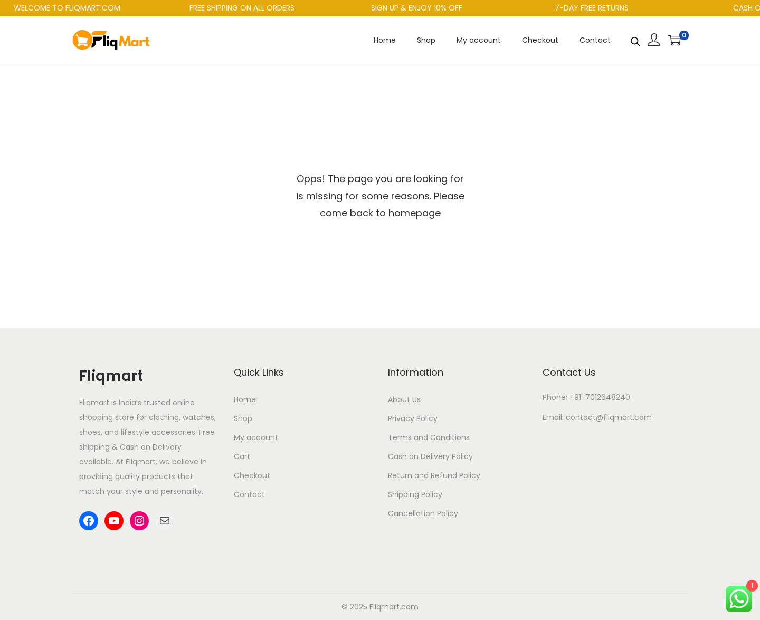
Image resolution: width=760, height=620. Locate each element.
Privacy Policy (413, 418)
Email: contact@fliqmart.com (597, 417)
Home (245, 399)
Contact (249, 494)
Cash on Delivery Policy (430, 456)
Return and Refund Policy (434, 475)
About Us (404, 399)
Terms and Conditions (429, 437)
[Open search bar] (635, 39)
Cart (242, 456)
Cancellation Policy (423, 513)
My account (256, 437)
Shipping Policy (415, 494)
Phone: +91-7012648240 (586, 397)
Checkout (252, 475)
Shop (243, 418)
